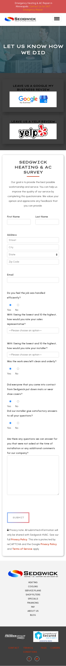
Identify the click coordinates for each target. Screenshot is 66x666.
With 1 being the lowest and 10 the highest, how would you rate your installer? (32, 346)
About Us (33, 611)
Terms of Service (22, 548)
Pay (33, 607)
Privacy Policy (19, 539)
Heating (33, 582)
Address (12, 234)
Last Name (47, 219)
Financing (33, 603)
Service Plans (33, 590)
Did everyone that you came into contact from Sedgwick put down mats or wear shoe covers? (31, 389)
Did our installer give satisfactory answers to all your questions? (32, 413)
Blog (33, 615)
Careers (55, 648)
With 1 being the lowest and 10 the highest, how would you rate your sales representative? (32, 319)
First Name (19, 219)
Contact (13, 648)
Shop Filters (33, 594)
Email (33, 277)
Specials (33, 598)
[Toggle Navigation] (56, 18)
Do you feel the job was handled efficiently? (26, 295)
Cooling (33, 586)
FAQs (44, 648)
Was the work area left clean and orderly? (31, 361)
